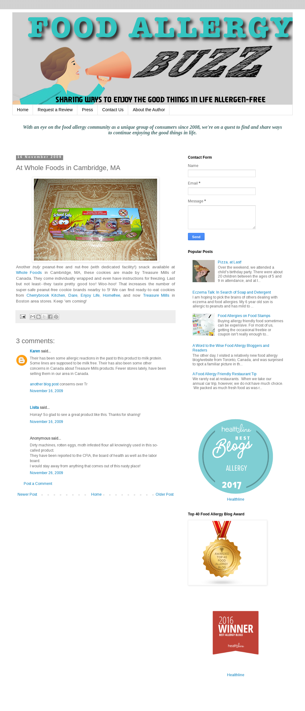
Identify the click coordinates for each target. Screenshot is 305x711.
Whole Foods (29, 272)
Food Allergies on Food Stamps (244, 316)
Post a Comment (38, 483)
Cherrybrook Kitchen (45, 295)
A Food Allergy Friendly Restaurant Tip (224, 374)
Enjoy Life (90, 295)
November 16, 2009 (46, 391)
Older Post (164, 494)
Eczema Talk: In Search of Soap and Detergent (232, 292)
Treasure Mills (156, 295)
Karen (35, 351)
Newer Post (27, 494)
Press (87, 109)
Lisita (34, 407)
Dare (72, 295)
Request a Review (55, 109)
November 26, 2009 (46, 473)
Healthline (235, 499)
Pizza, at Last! (230, 262)
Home (22, 109)
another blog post (44, 384)
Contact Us (113, 109)
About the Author (149, 109)
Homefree (111, 295)
